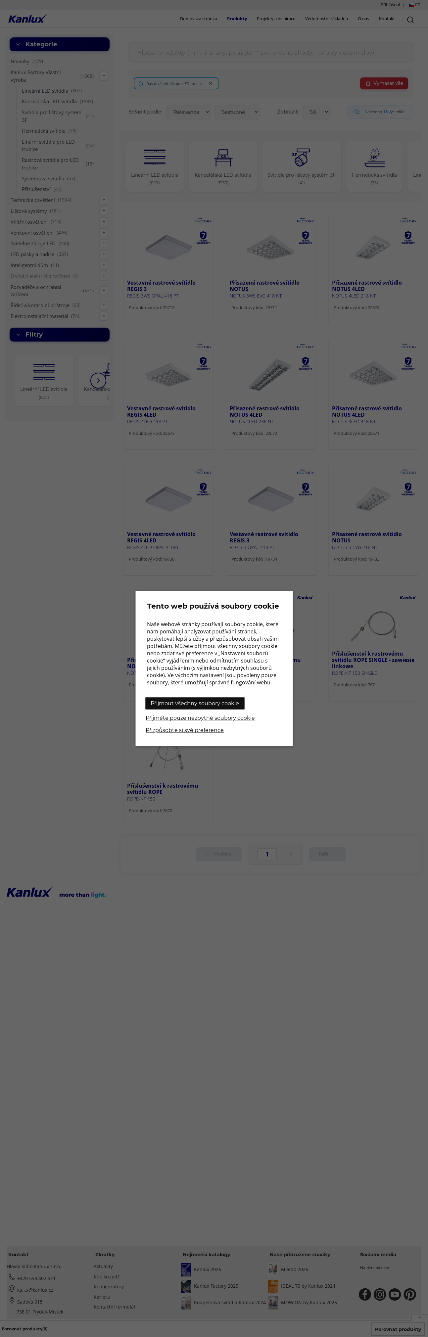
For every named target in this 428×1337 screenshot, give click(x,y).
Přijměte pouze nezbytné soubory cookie (200, 718)
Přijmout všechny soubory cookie (195, 703)
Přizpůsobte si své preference (185, 730)
